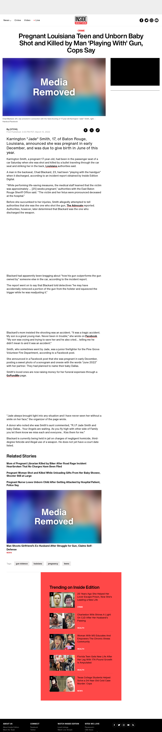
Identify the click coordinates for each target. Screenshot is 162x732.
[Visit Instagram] (124, 725)
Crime (17, 20)
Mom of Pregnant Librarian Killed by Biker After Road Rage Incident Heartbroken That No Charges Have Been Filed (46, 465)
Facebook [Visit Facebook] (34, 727)
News (6, 20)
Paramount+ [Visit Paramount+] (89, 727)
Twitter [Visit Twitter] (33, 730)
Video (27, 20)
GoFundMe (13, 375)
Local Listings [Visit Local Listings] (63, 727)
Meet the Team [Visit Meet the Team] (9, 730)
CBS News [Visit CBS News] (89, 730)
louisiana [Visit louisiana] (38, 563)
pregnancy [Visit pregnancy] (53, 563)
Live (38, 20)
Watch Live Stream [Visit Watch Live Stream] (65, 730)
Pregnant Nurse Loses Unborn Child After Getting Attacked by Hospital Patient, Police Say (53, 484)
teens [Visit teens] (66, 563)
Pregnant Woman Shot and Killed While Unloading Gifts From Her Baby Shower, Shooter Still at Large (53, 474)
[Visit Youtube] (128, 725)
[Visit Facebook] (114, 725)
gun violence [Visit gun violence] (22, 563)
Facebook (91, 336)
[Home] (81, 20)
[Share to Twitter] (91, 130)
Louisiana (52, 166)
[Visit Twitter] (119, 725)
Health (80, 628)
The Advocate (75, 205)
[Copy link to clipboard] (97, 130)
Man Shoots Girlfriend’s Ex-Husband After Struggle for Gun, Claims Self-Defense (49, 547)
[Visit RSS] (133, 725)
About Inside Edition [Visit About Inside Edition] (11, 727)
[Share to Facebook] (85, 130)
